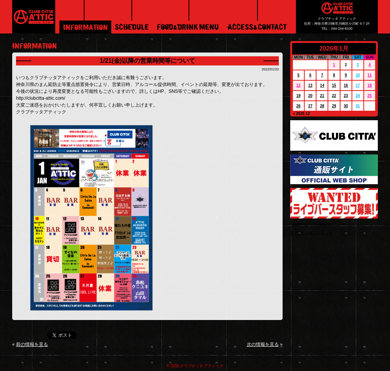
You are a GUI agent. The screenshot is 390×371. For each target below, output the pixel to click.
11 (370, 75)
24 (358, 96)
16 (346, 85)
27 (310, 106)
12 (298, 85)
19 (298, 96)
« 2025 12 (301, 113)
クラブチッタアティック (311, 233)
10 (358, 75)
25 (370, 96)
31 (358, 106)
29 (334, 106)
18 (370, 85)
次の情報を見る (263, 344)
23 (346, 96)
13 (310, 85)
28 (322, 106)
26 (298, 106)
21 (322, 96)
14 (322, 85)
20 (310, 96)
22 (334, 96)
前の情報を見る (32, 344)
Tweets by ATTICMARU (310, 224)
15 (334, 85)
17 (358, 85)
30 (346, 106)
